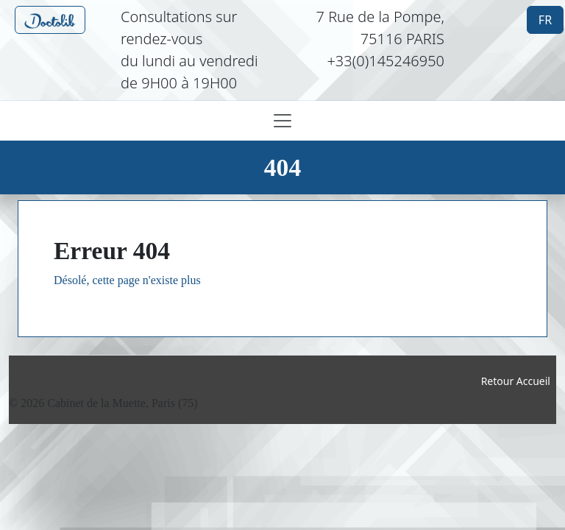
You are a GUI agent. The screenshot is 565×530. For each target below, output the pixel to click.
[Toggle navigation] (282, 121)
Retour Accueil (515, 381)
